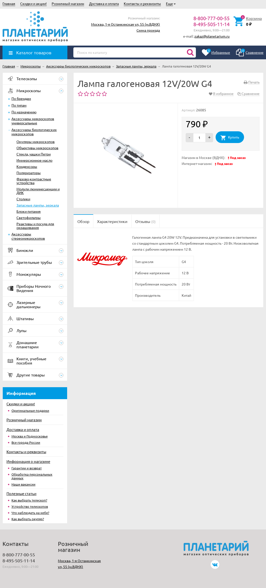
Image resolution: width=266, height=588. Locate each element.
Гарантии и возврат (26, 468)
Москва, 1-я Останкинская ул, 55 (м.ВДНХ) (125, 24)
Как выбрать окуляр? (27, 519)
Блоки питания (28, 211)
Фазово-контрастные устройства (33, 181)
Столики (23, 199)
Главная (8, 3)
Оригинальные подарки (30, 410)
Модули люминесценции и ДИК (38, 191)
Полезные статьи (21, 493)
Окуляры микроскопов (35, 141)
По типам (18, 105)
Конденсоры (26, 166)
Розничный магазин (68, 3)
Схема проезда (148, 30)
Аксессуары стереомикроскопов (28, 236)
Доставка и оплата (104, 3)
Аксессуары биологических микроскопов (34, 131)
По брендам (21, 98)
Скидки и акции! (33, 3)
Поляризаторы (28, 172)
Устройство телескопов (29, 506)
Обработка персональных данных (31, 476)
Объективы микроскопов (37, 148)
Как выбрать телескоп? (29, 500)
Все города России (25, 442)
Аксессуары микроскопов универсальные (32, 120)
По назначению (23, 112)
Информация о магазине (28, 461)
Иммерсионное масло (34, 160)
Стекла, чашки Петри (33, 154)
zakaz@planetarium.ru (212, 36)
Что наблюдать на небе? (30, 513)
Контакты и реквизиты (142, 3)
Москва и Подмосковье (29, 436)
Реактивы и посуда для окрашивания (35, 225)
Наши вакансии (23, 484)
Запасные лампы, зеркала (37, 205)
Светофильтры (28, 217)
